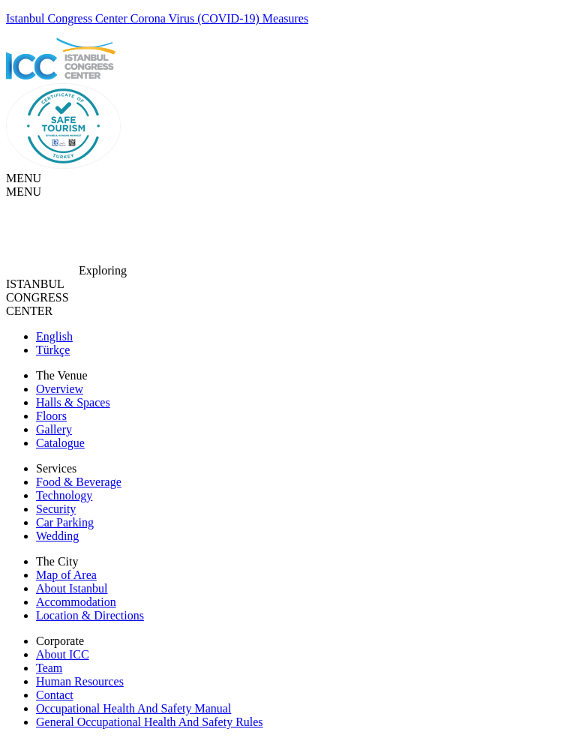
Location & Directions (90, 615)
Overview (59, 388)
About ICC (62, 654)
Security (56, 508)
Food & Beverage (79, 482)
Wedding (57, 536)
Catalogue (60, 442)
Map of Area (66, 574)
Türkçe (53, 350)
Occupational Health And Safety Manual (133, 708)
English (54, 336)
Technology (64, 495)
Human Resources (80, 681)
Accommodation (76, 602)
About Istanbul (72, 588)
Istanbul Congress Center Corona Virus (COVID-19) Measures (157, 18)
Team (49, 668)
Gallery (54, 429)
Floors (51, 416)
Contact (55, 694)
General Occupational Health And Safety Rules (149, 722)
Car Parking (65, 522)
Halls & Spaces (73, 402)
